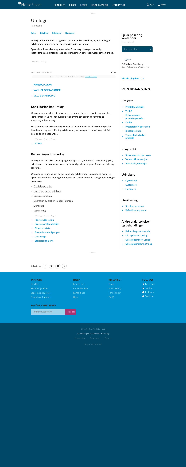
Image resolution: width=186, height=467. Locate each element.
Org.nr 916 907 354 (93, 381)
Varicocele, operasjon (136, 164)
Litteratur (118, 5)
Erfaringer (57, 33)
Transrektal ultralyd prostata (135, 136)
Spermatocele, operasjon (138, 155)
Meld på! (71, 348)
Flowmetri (130, 189)
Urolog (38, 185)
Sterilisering (40, 253)
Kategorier (70, 33)
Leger (83, 5)
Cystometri (131, 185)
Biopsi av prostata (43, 238)
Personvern (95, 374)
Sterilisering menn (44, 283)
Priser (72, 5)
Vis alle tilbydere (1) (132, 79)
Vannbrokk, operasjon (136, 159)
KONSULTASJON (43, 127)
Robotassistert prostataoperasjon (134, 117)
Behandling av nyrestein (137, 231)
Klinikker (59, 5)
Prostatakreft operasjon (47, 266)
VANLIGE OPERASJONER (47, 132)
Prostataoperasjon (43, 228)
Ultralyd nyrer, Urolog (136, 235)
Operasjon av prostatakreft (47, 233)
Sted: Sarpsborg (131, 49)
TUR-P (128, 111)
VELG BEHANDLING (44, 138)
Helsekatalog (99, 5)
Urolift (128, 122)
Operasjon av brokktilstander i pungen (53, 243)
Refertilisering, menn (135, 210)
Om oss (107, 374)
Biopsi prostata (42, 270)
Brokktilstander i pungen (47, 274)
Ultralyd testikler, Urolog (137, 240)
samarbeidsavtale (91, 118)
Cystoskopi (39, 248)
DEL (114, 114)
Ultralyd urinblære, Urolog (138, 244)
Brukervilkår (80, 374)
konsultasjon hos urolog (43, 162)
